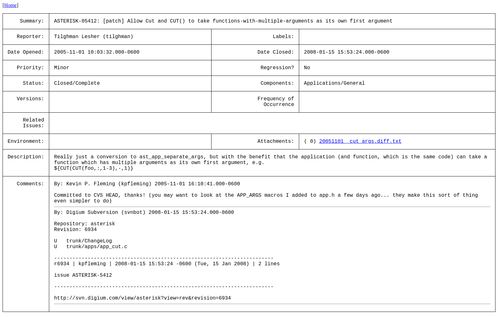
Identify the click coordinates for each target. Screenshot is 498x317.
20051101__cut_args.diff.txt (360, 141)
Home (10, 5)
